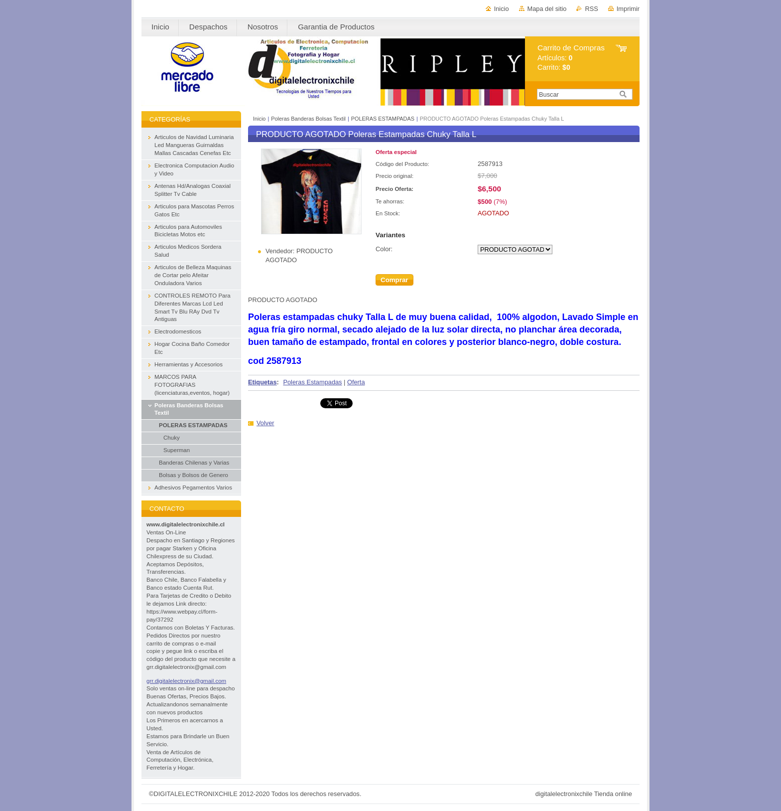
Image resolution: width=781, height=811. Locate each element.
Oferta (356, 382)
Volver (265, 423)
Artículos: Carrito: (571, 57)
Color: (384, 249)
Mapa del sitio (547, 8)
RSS (591, 8)
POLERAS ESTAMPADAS (383, 119)
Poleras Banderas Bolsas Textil (308, 119)
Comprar (394, 280)
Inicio (501, 8)
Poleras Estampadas (312, 382)
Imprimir (628, 8)
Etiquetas (262, 382)
